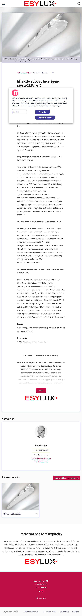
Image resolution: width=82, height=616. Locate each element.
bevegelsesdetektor (40, 342)
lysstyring (27, 342)
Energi (30, 331)
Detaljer (15, 112)
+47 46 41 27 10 (41, 461)
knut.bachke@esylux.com (41, 458)
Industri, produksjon (48, 327)
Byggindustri (22, 331)
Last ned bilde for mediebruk (66, 478)
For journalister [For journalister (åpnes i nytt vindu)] (48, 611)
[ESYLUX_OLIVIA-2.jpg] (20, 496)
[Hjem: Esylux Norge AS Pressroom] (40, 3)
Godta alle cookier (45, 118)
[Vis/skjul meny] (3, 4)
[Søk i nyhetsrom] (79, 3)
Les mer (41, 390)
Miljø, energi (22, 327)
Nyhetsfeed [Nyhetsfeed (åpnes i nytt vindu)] (64, 611)
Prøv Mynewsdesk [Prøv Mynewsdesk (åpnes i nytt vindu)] (31, 611)
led (18, 342)
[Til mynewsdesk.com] (11, 611)
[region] (41, 105)
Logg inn (75, 611)
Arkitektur (61, 327)
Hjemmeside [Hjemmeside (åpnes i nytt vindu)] (41, 598)
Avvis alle (42, 112)
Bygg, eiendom (34, 327)
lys (21, 342)
